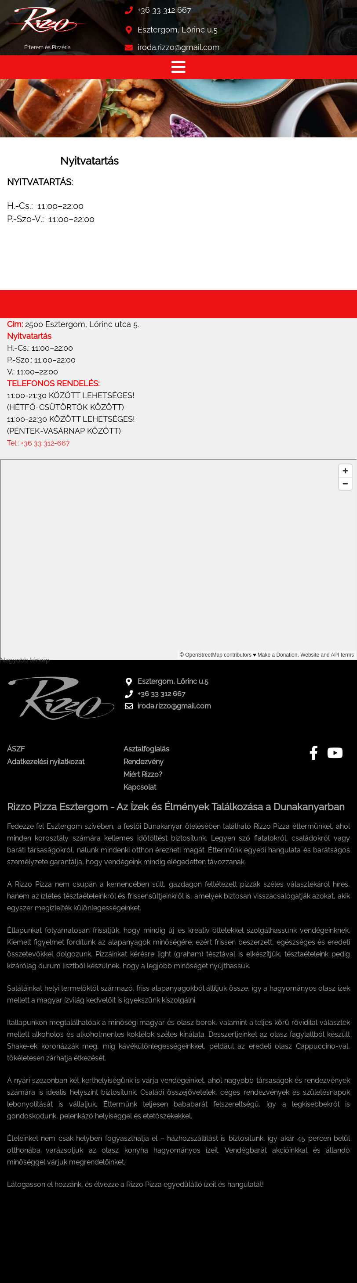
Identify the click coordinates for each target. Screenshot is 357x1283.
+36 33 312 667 (164, 9)
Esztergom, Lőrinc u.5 (178, 29)
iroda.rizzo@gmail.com (179, 47)
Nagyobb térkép (25, 660)
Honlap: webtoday (331, 1273)
